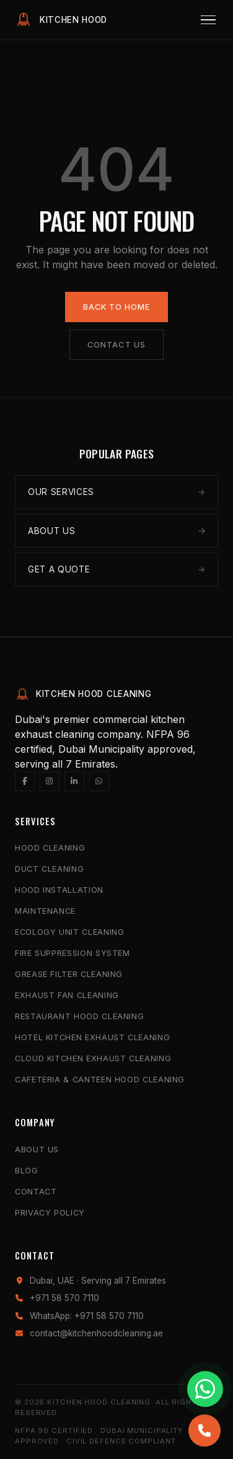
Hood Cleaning (50, 847)
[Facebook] (25, 781)
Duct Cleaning (49, 869)
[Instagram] (49, 781)
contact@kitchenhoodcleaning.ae (96, 1333)
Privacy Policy (50, 1212)
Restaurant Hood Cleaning (79, 1016)
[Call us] (204, 1430)
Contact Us (116, 344)
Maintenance (45, 911)
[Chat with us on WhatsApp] (205, 1389)
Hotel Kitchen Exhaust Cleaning (92, 1037)
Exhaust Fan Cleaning (67, 995)
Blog (26, 1170)
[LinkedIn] (74, 781)
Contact (35, 1191)
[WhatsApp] (99, 781)
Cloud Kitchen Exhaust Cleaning (93, 1058)
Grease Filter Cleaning (69, 974)
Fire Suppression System (72, 953)
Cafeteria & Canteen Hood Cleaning (100, 1079)
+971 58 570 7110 (64, 1298)
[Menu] (208, 20)
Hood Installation (59, 890)
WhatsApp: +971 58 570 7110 (87, 1316)
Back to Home (116, 307)
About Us (37, 1149)
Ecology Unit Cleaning (69, 932)
